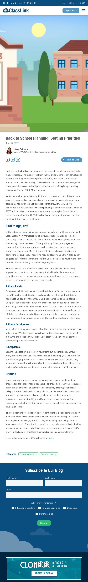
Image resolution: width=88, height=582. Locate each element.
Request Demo (70, 10)
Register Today (44, 573)
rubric (21, 207)
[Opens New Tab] (8, 160)
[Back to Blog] (71, 159)
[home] (16, 10)
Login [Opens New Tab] (82, 3)
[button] (72, 3)
